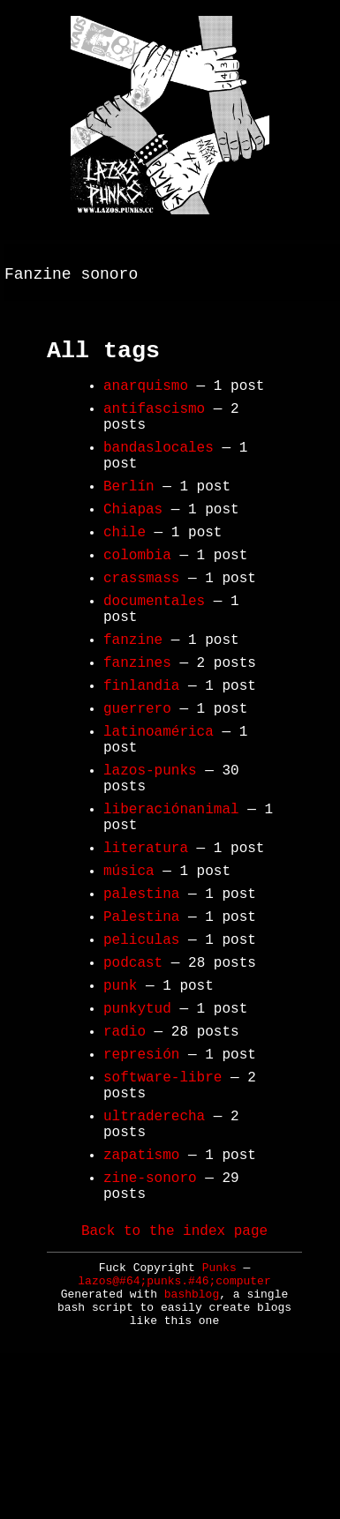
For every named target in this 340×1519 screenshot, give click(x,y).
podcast (132, 1072)
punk (120, 1099)
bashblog (191, 1448)
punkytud (137, 1125)
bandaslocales (158, 473)
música (129, 966)
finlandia (141, 750)
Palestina (141, 1019)
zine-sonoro (150, 1323)
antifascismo (154, 427)
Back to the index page (174, 1383)
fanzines (137, 723)
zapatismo (141, 1296)
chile (124, 571)
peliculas (141, 1046)
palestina (141, 993)
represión (141, 1178)
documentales (154, 651)
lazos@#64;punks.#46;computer (174, 1434)
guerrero (137, 776)
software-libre (162, 1205)
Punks (219, 1421)
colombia (137, 598)
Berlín (129, 518)
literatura (145, 940)
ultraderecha (154, 1251)
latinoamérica (158, 802)
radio (124, 1152)
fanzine (132, 697)
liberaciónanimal (171, 894)
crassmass (141, 624)
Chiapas (132, 545)
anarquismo (145, 400)
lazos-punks (150, 848)
